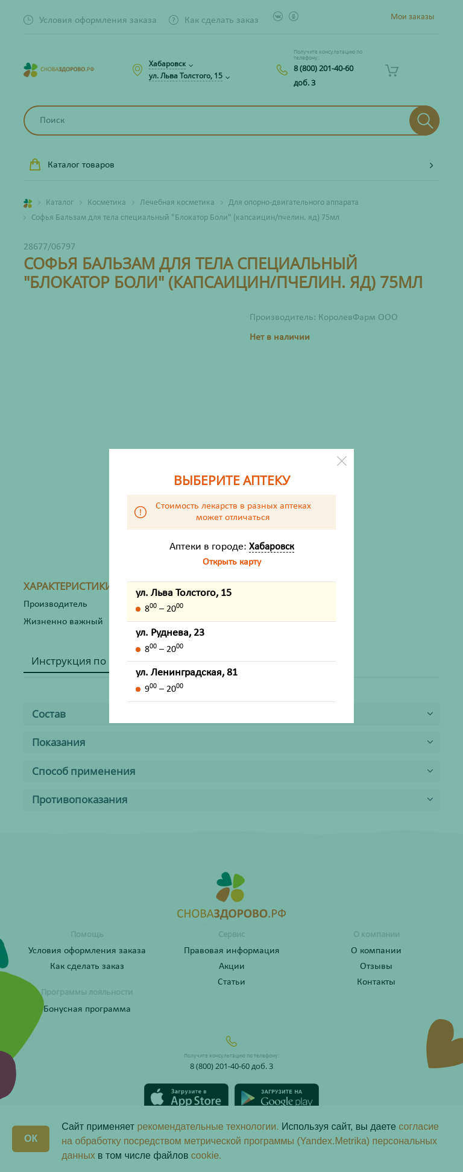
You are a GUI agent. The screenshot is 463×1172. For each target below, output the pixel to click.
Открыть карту (232, 562)
